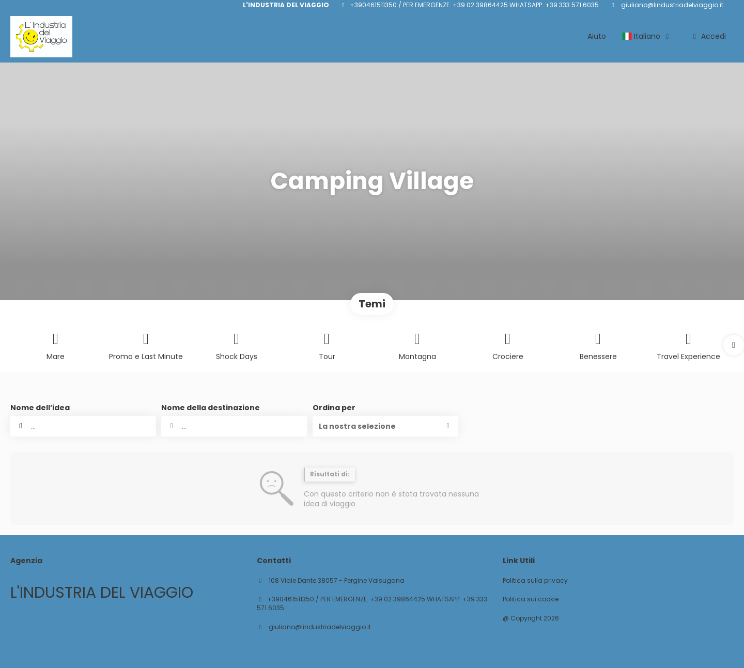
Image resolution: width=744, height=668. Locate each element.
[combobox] (234, 426)
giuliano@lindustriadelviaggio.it (671, 5)
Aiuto (596, 36)
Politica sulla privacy (535, 581)
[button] (733, 345)
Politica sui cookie (531, 599)
